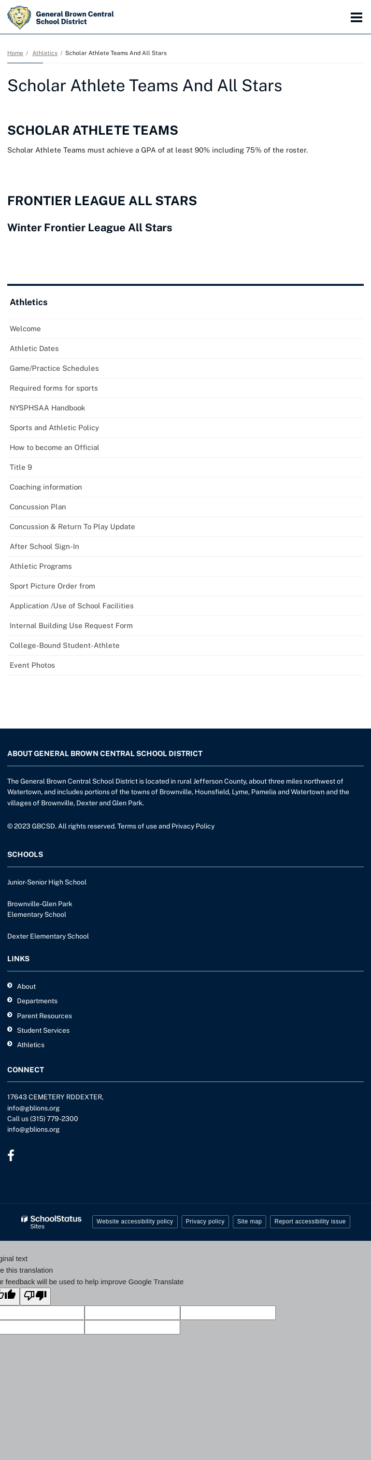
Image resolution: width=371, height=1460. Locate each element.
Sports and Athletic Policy (54, 427)
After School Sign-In (44, 546)
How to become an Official (55, 447)
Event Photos (32, 665)
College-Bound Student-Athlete (65, 645)
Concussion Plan (38, 507)
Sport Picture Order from (52, 586)
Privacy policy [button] (205, 1221)
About (26, 986)
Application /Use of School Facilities (72, 606)
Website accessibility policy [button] (135, 1221)
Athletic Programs (41, 566)
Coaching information (46, 487)
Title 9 (21, 467)
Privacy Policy (192, 826)
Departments (37, 1001)
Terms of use (137, 826)
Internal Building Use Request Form (71, 625)
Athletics (44, 53)
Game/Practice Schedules (68, 370)
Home (15, 53)
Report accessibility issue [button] (310, 1221)
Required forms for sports (54, 388)
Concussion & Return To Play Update (72, 526)
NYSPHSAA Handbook (61, 410)
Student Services (43, 1030)
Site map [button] (249, 1221)
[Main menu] (356, 17)
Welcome (25, 328)
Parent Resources (44, 1016)
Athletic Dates (34, 348)
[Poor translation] (35, 1297)
